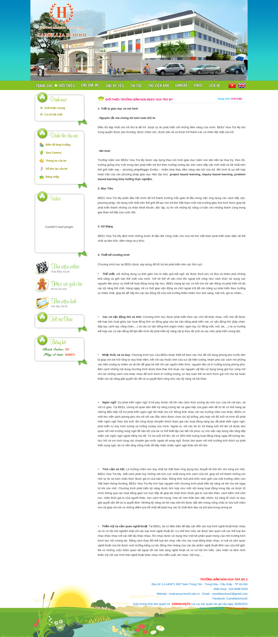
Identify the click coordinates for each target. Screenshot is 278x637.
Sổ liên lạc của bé (56, 168)
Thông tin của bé (56, 160)
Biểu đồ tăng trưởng (58, 144)
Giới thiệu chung (55, 108)
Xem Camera (53, 152)
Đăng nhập (52, 176)
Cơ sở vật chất (53, 114)
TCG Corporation (237, 608)
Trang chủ (223, 98)
